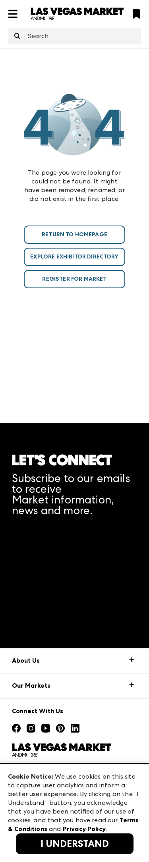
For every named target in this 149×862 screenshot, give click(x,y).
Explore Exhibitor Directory (74, 256)
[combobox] (74, 36)
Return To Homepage (74, 234)
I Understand (75, 844)
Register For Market (74, 279)
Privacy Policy (84, 829)
